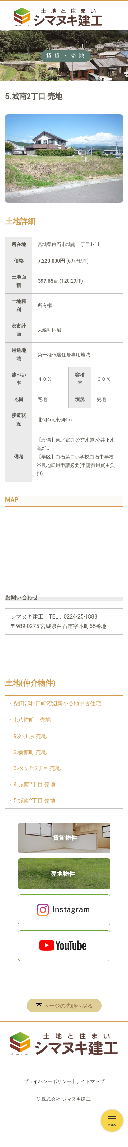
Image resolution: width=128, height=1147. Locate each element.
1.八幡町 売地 (32, 719)
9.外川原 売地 (30, 736)
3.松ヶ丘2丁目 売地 (37, 768)
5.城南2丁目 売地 (34, 800)
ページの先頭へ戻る (68, 1006)
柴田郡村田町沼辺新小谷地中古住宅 (57, 703)
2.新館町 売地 (30, 752)
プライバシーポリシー (47, 1081)
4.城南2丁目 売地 (34, 784)
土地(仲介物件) (30, 683)
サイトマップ (90, 1081)
